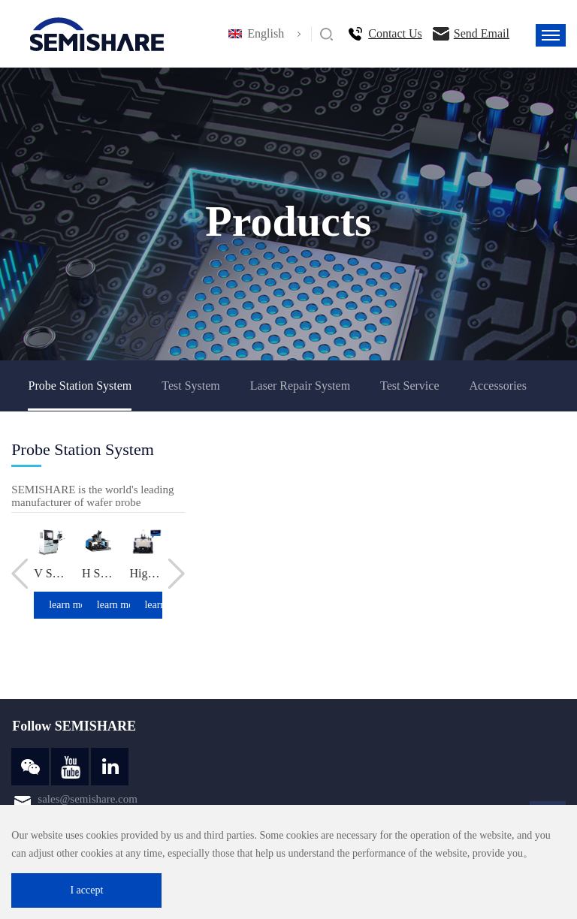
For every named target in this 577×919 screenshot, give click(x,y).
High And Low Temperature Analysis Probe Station (146, 573)
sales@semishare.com (87, 799)
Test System (191, 385)
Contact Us (395, 33)
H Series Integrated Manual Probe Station (98, 573)
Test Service (409, 385)
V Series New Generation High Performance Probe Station (50, 573)
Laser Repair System (300, 385)
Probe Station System (79, 385)
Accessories (498, 385)
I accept (86, 890)
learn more (71, 604)
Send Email (481, 33)
